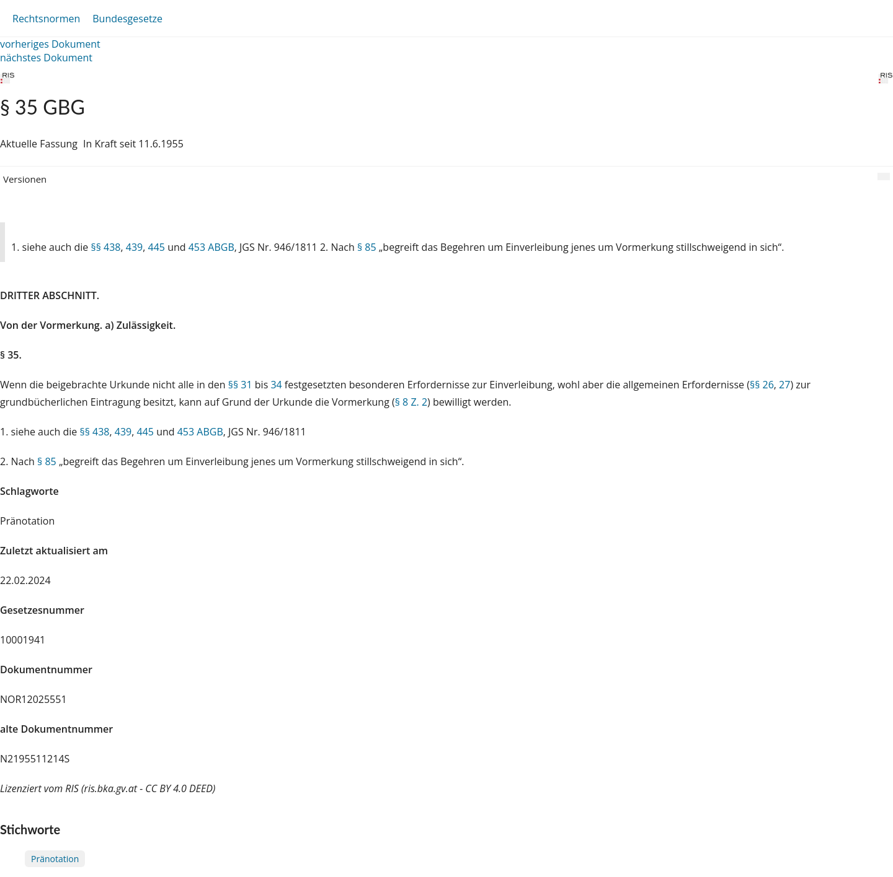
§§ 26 (762, 384)
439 (134, 247)
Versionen (25, 179)
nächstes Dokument (46, 57)
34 (276, 384)
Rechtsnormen (46, 18)
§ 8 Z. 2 (411, 402)
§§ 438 (105, 247)
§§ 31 (240, 384)
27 (784, 384)
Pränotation (55, 859)
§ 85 (366, 247)
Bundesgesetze (127, 18)
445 (156, 247)
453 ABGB (211, 247)
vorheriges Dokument (50, 44)
